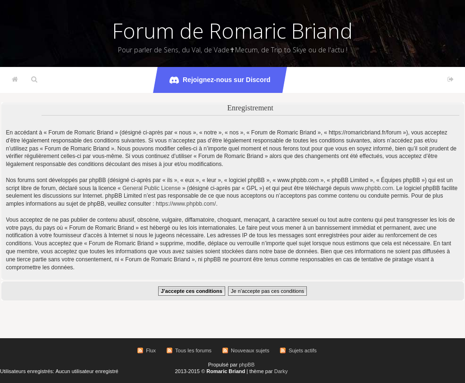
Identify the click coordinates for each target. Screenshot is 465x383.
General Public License (151, 188)
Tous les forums (193, 350)
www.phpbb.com (372, 188)
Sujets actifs (302, 350)
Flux (151, 350)
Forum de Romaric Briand (232, 31)
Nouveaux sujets (250, 350)
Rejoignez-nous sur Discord (220, 80)
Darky (281, 371)
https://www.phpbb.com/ (186, 203)
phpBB (246, 364)
